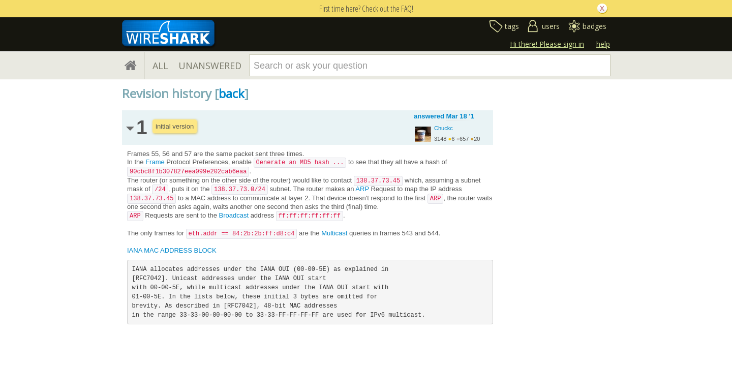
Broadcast (234, 215)
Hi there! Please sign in (547, 44)
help (603, 44)
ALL (160, 65)
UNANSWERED (209, 65)
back (232, 93)
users (551, 26)
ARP (362, 189)
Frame (155, 162)
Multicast (334, 233)
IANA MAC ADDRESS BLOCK (172, 250)
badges (594, 26)
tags (512, 26)
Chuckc (443, 128)
